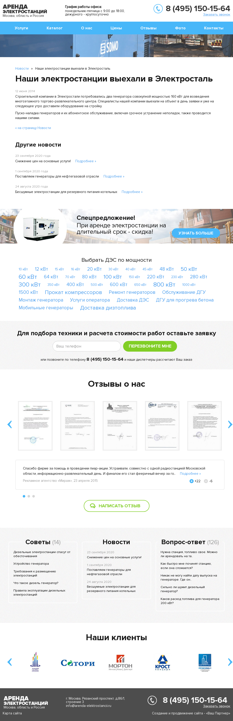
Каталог (55, 27)
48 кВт (167, 269)
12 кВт (41, 269)
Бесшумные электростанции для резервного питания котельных (66, 192)
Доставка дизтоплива (108, 308)
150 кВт (134, 277)
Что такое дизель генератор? (35, 583)
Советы (38, 542)
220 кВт (155, 277)
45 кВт (147, 269)
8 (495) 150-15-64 (198, 9)
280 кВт (198, 277)
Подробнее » (85, 161)
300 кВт (30, 284)
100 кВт (113, 277)
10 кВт (23, 269)
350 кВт (54, 285)
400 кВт (75, 284)
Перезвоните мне (150, 346)
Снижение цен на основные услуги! (43, 161)
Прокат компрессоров (73, 292)
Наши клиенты (116, 637)
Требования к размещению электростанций (34, 573)
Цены (116, 27)
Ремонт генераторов (132, 292)
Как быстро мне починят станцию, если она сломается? (186, 566)
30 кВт (114, 269)
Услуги (21, 27)
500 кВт (97, 285)
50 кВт (189, 269)
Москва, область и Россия (23, 16)
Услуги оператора (90, 300)
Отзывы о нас (116, 383)
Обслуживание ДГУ (184, 292)
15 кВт (59, 269)
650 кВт (140, 285)
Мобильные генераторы (46, 308)
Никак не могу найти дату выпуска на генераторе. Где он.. (189, 577)
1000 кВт (189, 285)
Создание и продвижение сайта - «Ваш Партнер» (191, 713)
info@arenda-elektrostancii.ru (88, 706)
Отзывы (148, 27)
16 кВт (75, 269)
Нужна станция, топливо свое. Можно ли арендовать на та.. (189, 554)
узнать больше (196, 233)
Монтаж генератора (41, 300)
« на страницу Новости (33, 128)
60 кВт (28, 277)
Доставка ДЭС (133, 300)
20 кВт (94, 269)
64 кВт (51, 277)
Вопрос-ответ (183, 542)
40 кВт (130, 269)
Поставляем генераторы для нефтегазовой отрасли (57, 176)
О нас (86, 27)
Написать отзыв (119, 506)
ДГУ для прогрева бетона (185, 300)
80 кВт (89, 277)
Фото (180, 27)
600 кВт (118, 284)
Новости (22, 68)
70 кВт (70, 277)
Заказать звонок (216, 14)
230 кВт (177, 277)
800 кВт (164, 284)
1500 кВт (28, 292)
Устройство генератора (31, 564)
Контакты (213, 27)
